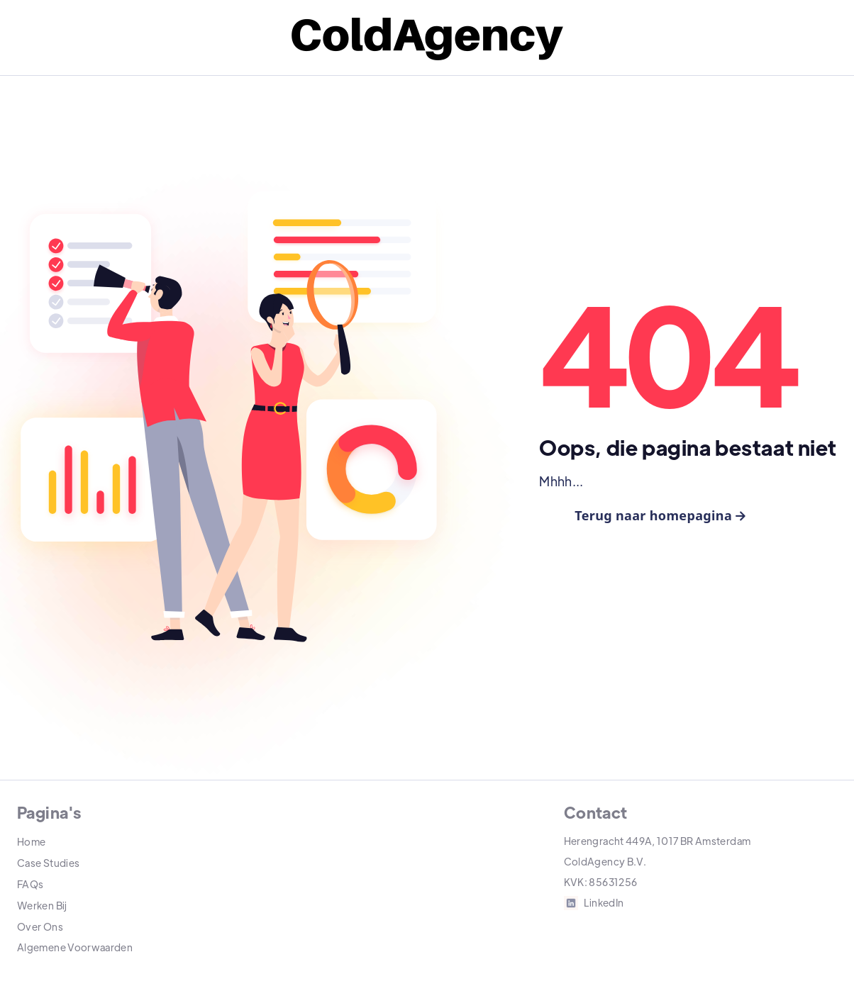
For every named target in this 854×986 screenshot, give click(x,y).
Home (31, 841)
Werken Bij (42, 905)
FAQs (30, 884)
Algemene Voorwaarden (75, 947)
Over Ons (40, 926)
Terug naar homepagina (660, 515)
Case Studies (48, 862)
